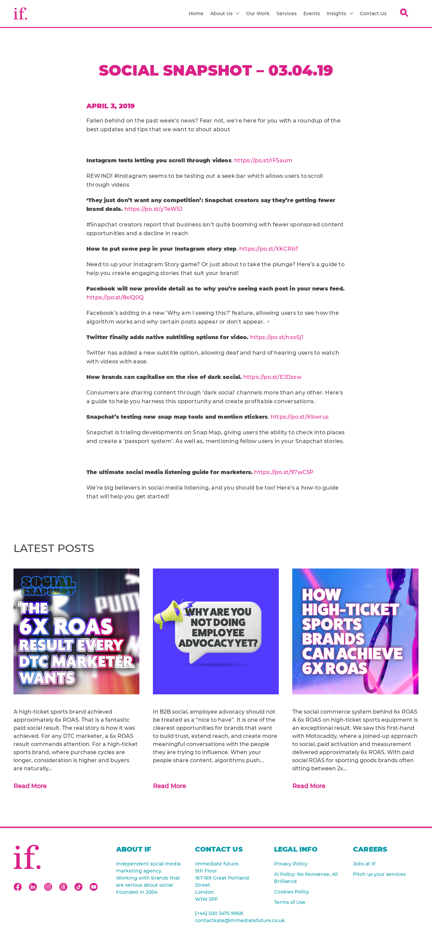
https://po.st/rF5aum (263, 160)
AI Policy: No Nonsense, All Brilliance (306, 877)
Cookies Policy (291, 892)
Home (196, 13)
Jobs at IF (364, 864)
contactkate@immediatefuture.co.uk (228, 920)
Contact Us (373, 13)
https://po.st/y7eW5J (154, 209)
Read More (30, 786)
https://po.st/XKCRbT (268, 249)
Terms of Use (289, 902)
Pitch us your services (379, 874)
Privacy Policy (290, 864)
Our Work (258, 13)
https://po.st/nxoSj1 (277, 337)
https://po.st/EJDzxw (272, 377)
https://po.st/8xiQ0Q (114, 297)
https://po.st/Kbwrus (300, 417)
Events (311, 13)
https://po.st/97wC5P (284, 472)
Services (286, 13)
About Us (224, 13)
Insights (340, 13)
